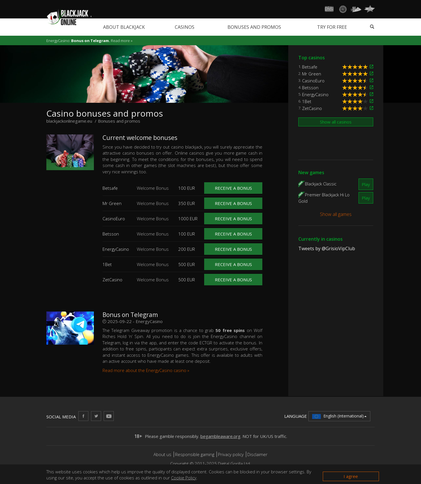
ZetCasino (312, 108)
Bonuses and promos (254, 27)
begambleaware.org (220, 436)
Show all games (336, 214)
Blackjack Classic (320, 183)
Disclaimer (257, 454)
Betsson (310, 87)
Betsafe (309, 66)
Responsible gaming (194, 454)
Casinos (184, 27)
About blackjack (124, 27)
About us (162, 454)
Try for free (332, 27)
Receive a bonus (233, 188)
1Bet (306, 101)
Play (366, 184)
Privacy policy (231, 454)
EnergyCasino (315, 94)
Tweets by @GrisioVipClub (326, 248)
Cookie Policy (183, 478)
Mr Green (311, 73)
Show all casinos (336, 122)
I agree (351, 476)
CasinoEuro (313, 80)
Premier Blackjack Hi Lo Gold (324, 197)
